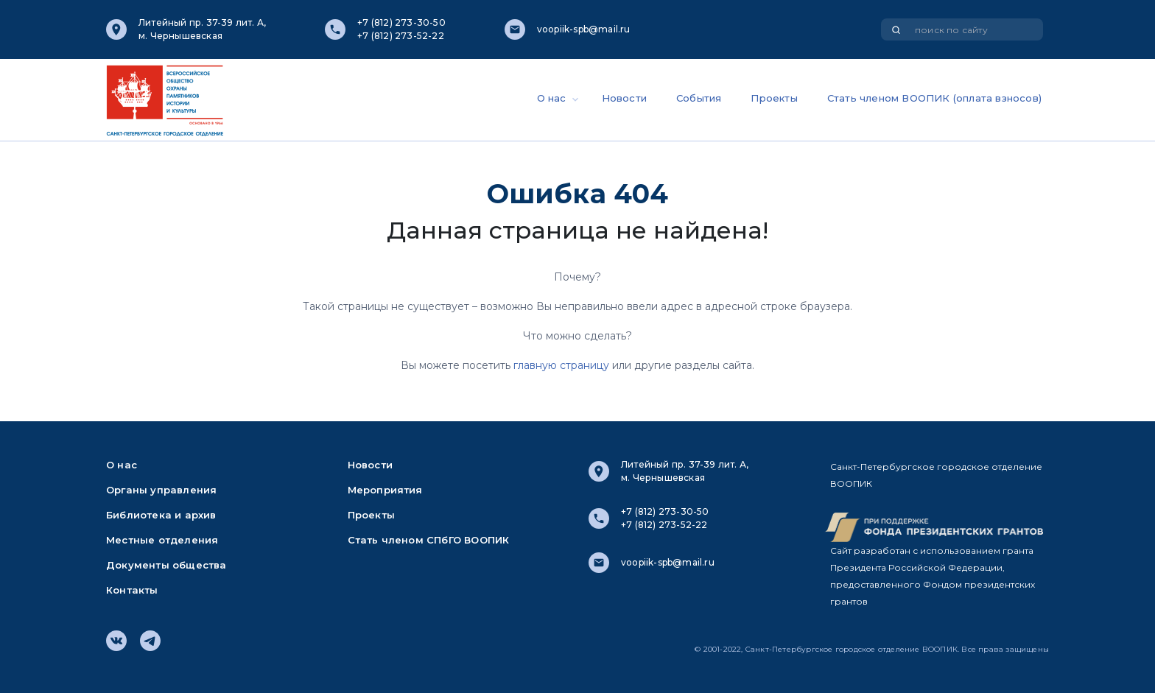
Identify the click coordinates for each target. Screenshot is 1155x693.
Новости (624, 98)
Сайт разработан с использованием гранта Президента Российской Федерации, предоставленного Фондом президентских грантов (932, 576)
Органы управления (161, 490)
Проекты (774, 98)
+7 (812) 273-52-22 (400, 35)
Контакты (132, 590)
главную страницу (561, 365)
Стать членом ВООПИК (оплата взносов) (934, 98)
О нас (551, 98)
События (698, 98)
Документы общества (166, 565)
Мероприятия (385, 490)
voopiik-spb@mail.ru (584, 29)
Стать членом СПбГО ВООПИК (429, 540)
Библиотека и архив (161, 515)
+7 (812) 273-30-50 (401, 22)
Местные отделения (162, 540)
